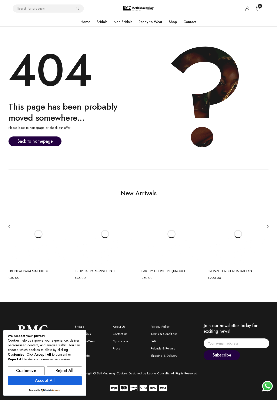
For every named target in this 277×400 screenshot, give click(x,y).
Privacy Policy (160, 326)
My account (121, 341)
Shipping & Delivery (164, 355)
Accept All (45, 380)
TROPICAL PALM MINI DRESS (28, 271)
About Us (119, 326)
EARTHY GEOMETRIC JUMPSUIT (163, 271)
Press (116, 348)
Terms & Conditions (164, 334)
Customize (26, 371)
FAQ (154, 341)
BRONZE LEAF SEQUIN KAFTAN (230, 271)
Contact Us (120, 334)
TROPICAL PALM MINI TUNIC (95, 271)
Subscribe (221, 355)
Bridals (79, 326)
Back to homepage (35, 141)
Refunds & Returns (163, 348)
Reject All (64, 371)
